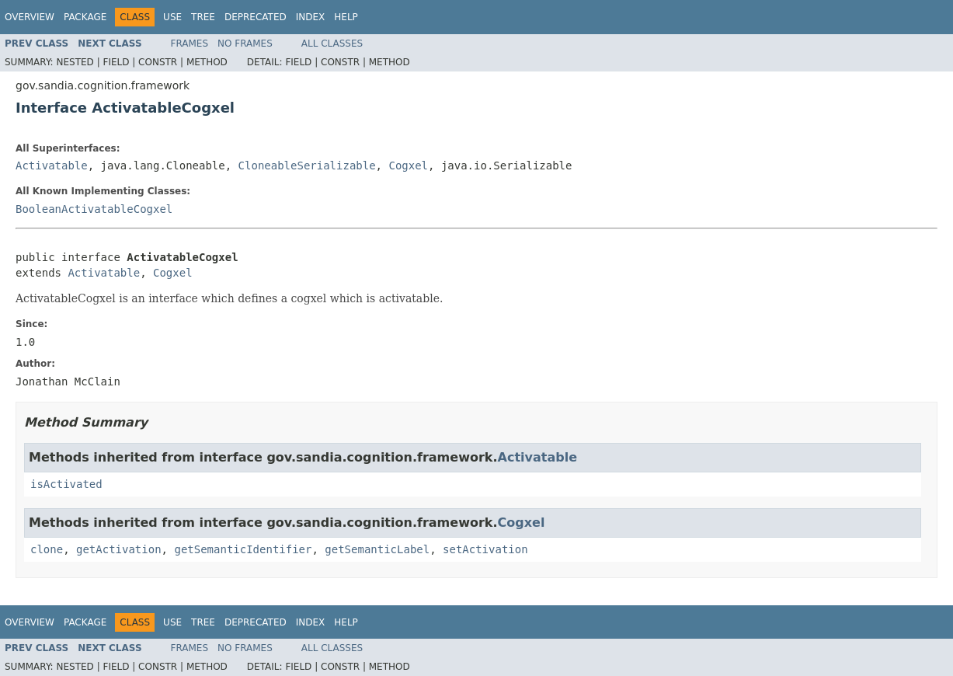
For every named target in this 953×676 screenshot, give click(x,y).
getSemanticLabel (377, 549)
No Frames (245, 43)
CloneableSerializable (307, 165)
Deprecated (255, 17)
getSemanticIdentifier (242, 549)
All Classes (332, 43)
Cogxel (408, 165)
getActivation (119, 549)
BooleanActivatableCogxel (94, 209)
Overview (29, 17)
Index (310, 17)
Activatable (52, 165)
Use (172, 17)
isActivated (66, 484)
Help (346, 17)
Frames (190, 43)
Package (85, 17)
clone (46, 549)
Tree (203, 17)
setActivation (485, 549)
